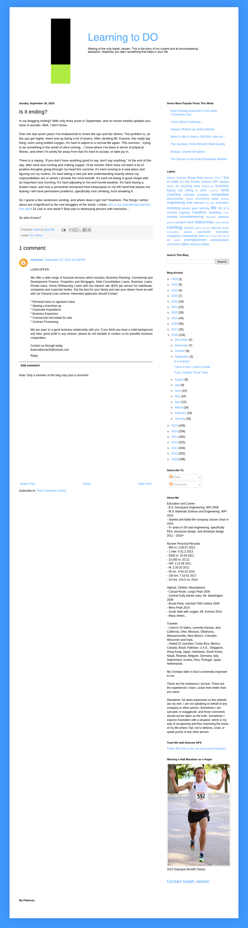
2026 (175, 279)
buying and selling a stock (187, 190)
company (203, 194)
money (172, 217)
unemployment (195, 240)
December (182, 339)
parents (171, 222)
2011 (175, 448)
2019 (175, 318)
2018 (175, 323)
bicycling (186, 186)
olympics (211, 216)
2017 (175, 329)
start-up (216, 227)
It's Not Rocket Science (195, 181)
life (31, 235)
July (178, 385)
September (182, 356)
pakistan (223, 217)
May (178, 396)
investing (174, 208)
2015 (175, 425)
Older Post (144, 483)
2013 (175, 436)
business (222, 186)
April (178, 402)
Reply (34, 355)
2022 (175, 301)
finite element (195, 202)
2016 (175, 335)
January (180, 418)
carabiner (214, 190)
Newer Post (27, 483)
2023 (175, 295)
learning (204, 208)
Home (86, 483)
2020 (175, 312)
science (188, 227)
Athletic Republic (176, 177)
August (180, 379)
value (185, 244)
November (182, 345)
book (197, 186)
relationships (204, 222)
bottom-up (208, 186)
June (178, 390)
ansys (170, 186)
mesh (226, 212)
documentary (175, 198)
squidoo (206, 228)
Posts (175, 477)
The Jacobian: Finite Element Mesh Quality (197, 144)
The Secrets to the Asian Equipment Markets (198, 159)
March (179, 407)
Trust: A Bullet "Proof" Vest (191, 372)
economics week (207, 198)
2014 (175, 431)
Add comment (30, 365)
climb (225, 190)
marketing (215, 212)
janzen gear (189, 208)
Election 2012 (212, 177)
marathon (199, 212)
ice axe (210, 202)
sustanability (190, 236)
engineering (176, 202)
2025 (175, 284)
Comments (178, 484)
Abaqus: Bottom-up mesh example (192, 129)
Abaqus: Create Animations (187, 151)
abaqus (224, 181)
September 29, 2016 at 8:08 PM (65, 259)
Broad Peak (195, 177)
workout (195, 244)
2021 (175, 307)
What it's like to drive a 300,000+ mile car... (197, 136)
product (181, 222)
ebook (189, 198)
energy (225, 198)
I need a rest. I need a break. (192, 367)
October (180, 351)
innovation (222, 202)
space (197, 227)
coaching (174, 194)
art (177, 186)
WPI (215, 181)
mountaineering (191, 217)
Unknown (37, 259)
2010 (175, 453)
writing (38, 235)
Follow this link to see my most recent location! (196, 748)
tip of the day (214, 236)
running (174, 227)
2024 (175, 290)
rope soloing (222, 222)
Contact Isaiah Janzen (188, 881)
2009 (175, 459)
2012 (175, 442)
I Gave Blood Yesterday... (186, 122)
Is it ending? (182, 361)
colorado (188, 194)
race (190, 222)
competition (220, 194)
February (181, 413)
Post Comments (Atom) (51, 490)
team (202, 236)
